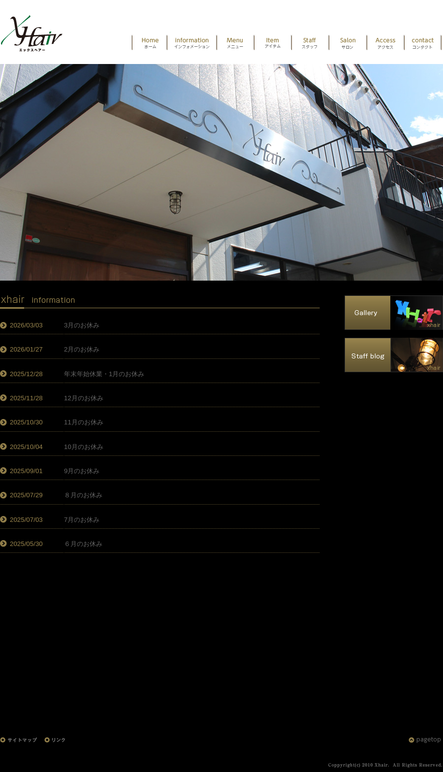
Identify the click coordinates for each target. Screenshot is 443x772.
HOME (37, 29)
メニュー (235, 43)
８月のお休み (83, 495)
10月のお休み (83, 446)
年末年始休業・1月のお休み (104, 374)
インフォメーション (192, 43)
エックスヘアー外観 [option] (221, 172)
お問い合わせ (423, 43)
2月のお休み (81, 349)
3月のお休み (81, 325)
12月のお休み (83, 398)
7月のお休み (81, 519)
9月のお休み (81, 471)
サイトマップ (22, 745)
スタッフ (310, 43)
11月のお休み (83, 422)
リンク (56, 745)
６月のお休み (83, 543)
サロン (348, 43)
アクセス (385, 43)
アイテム (272, 43)
